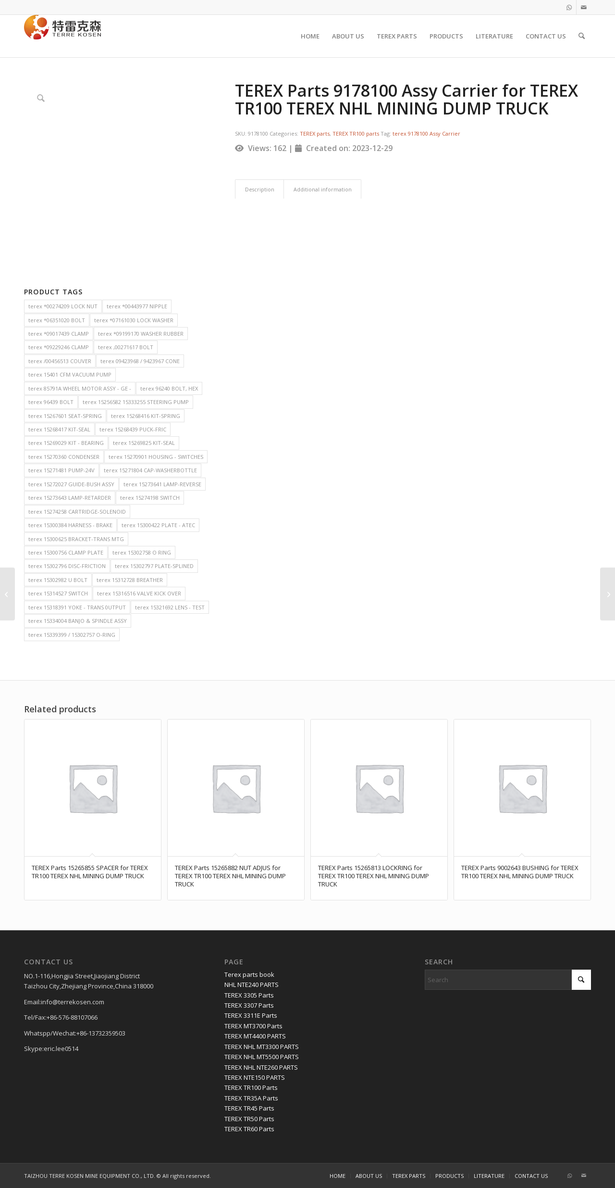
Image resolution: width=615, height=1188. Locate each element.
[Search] (581, 36)
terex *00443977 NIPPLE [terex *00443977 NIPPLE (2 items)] (137, 306)
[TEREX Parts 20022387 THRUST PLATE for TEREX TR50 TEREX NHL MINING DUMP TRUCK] (7, 594)
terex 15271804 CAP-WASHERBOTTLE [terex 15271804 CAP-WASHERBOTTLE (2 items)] (150, 470)
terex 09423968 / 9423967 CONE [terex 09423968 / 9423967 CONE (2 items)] (140, 361)
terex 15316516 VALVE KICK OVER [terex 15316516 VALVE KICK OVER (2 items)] (139, 593)
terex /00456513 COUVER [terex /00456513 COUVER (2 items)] (59, 361)
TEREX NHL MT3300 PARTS (261, 1046)
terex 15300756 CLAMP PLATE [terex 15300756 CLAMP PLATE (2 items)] (65, 552)
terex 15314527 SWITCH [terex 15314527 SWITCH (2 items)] (58, 593)
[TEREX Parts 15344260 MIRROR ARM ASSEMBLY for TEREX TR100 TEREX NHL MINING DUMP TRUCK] (607, 594)
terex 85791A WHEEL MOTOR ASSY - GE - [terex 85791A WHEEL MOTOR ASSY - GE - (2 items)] (79, 388)
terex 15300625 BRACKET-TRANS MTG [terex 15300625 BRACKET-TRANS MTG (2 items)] (76, 539)
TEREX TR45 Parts (249, 1108)
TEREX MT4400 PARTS (255, 1036)
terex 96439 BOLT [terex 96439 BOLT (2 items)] (51, 401)
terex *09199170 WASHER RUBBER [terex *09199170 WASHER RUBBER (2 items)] (141, 333)
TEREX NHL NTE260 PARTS (261, 1067)
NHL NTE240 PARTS (251, 984)
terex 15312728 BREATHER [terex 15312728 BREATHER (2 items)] (130, 579)
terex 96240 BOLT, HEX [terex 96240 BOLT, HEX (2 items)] (169, 388)
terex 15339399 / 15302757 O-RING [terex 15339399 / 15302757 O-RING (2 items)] (71, 634)
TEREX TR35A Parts (251, 1098)
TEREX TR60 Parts (249, 1129)
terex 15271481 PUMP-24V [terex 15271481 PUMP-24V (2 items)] (61, 470)
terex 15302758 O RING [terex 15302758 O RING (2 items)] (141, 552)
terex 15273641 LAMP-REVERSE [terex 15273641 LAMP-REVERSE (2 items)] (162, 484)
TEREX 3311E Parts (250, 1015)
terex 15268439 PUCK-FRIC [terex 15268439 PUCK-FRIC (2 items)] (132, 429)
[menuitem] (310, 36)
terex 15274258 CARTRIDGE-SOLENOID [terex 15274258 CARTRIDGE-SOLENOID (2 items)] (77, 511)
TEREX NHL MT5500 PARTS (261, 1056)
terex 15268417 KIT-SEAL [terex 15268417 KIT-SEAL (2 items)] (59, 429)
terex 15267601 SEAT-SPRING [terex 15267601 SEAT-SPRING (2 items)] (65, 415)
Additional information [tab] (323, 189)
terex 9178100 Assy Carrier (426, 133)
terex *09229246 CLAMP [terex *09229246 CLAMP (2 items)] (58, 347)
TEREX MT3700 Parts (253, 1026)
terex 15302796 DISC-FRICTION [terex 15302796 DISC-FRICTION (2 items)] (67, 565)
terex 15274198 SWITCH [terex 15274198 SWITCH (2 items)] (150, 497)
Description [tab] (259, 189)
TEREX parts (315, 133)
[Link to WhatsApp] (569, 7)
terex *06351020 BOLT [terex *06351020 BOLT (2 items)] (56, 320)
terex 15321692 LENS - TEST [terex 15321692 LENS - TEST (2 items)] (170, 607)
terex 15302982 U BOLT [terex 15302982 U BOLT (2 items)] (57, 579)
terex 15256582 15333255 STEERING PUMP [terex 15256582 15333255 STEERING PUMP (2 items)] (136, 401)
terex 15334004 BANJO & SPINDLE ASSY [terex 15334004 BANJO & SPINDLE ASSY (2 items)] (77, 620)
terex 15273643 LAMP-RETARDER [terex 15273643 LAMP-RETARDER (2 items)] (69, 497)
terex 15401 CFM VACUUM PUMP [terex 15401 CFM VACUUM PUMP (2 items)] (69, 374)
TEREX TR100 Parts (251, 1087)
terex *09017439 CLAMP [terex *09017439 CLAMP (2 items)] (58, 333)
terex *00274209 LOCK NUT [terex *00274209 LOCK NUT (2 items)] (63, 306)
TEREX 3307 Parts (249, 1005)
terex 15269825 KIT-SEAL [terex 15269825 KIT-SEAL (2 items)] (144, 442)
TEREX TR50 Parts (249, 1118)
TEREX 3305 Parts (249, 995)
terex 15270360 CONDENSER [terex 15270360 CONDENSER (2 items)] (63, 456)
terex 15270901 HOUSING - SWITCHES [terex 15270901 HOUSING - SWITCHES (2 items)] (156, 456)
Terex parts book (249, 974)
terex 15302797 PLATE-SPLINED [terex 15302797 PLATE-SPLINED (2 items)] (154, 565)
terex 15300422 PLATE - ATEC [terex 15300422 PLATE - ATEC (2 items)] (158, 525)
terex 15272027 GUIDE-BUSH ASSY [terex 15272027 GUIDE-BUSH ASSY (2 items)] (71, 484)
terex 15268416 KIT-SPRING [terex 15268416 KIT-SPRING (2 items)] (145, 415)
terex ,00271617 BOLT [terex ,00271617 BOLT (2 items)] (125, 347)
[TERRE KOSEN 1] (62, 36)
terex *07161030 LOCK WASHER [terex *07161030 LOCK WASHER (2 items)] (133, 320)
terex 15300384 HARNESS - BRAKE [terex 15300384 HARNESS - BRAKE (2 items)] (70, 525)
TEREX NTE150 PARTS (254, 1077)
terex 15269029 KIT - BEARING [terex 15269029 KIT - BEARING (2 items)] (66, 442)
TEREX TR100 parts (355, 133)
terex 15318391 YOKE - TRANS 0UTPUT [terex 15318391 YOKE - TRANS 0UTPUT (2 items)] (77, 607)
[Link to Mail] (584, 7)
